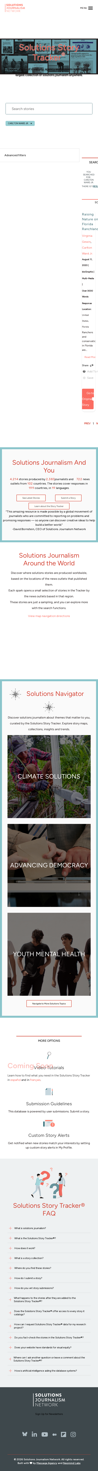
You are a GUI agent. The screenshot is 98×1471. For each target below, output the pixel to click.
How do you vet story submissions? (34, 1288)
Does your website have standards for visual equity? (42, 1347)
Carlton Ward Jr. (18, 123)
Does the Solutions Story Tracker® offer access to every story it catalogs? (49, 1313)
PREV (87, 423)
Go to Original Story (88, 398)
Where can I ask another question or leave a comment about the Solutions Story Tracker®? (49, 1359)
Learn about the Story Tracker (49, 506)
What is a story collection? (28, 1258)
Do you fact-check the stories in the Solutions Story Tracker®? (48, 1337)
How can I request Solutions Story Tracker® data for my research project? (50, 1326)
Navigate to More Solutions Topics (49, 1003)
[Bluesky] (24, 1431)
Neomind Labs (72, 1463)
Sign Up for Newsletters (49, 1414)
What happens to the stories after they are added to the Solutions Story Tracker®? (45, 1299)
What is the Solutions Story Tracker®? (35, 1238)
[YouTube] (44, 1434)
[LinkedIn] (34, 1434)
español (15, 1080)
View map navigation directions (49, 616)
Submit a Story (68, 498)
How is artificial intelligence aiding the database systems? (45, 1370)
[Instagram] (73, 1434)
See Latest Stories (31, 498)
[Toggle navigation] (86, 8)
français (35, 1080)
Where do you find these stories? (32, 1268)
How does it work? (24, 1248)
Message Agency (47, 1463)
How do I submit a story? (28, 1278)
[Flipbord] (63, 1434)
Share (85, 365)
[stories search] (49, 116)
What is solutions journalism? (30, 1228)
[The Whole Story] (55, 1434)
